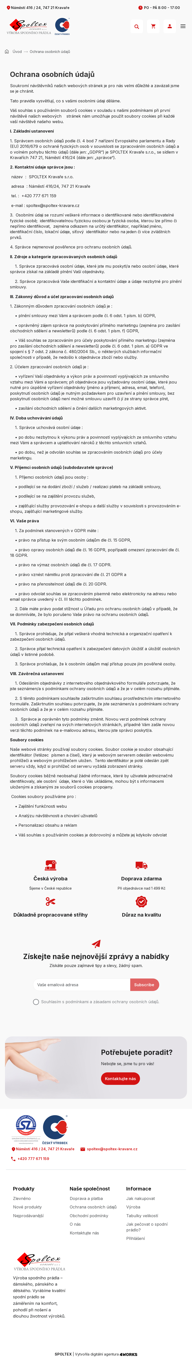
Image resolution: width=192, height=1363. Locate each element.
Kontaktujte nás (120, 1078)
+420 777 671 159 (30, 1159)
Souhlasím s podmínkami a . (100, 1001)
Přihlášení (135, 1238)
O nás (75, 1224)
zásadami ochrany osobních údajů (125, 1001)
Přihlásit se (170, 26)
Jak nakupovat (140, 1198)
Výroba (133, 1206)
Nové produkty (27, 1206)
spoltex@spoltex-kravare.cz (109, 1149)
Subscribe (144, 984)
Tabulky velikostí (142, 1215)
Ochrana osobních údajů (93, 1206)
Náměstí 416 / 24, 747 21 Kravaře (38, 7)
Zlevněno (22, 1198)
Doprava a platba (86, 1198)
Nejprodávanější (28, 1215)
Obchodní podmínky (89, 1215)
